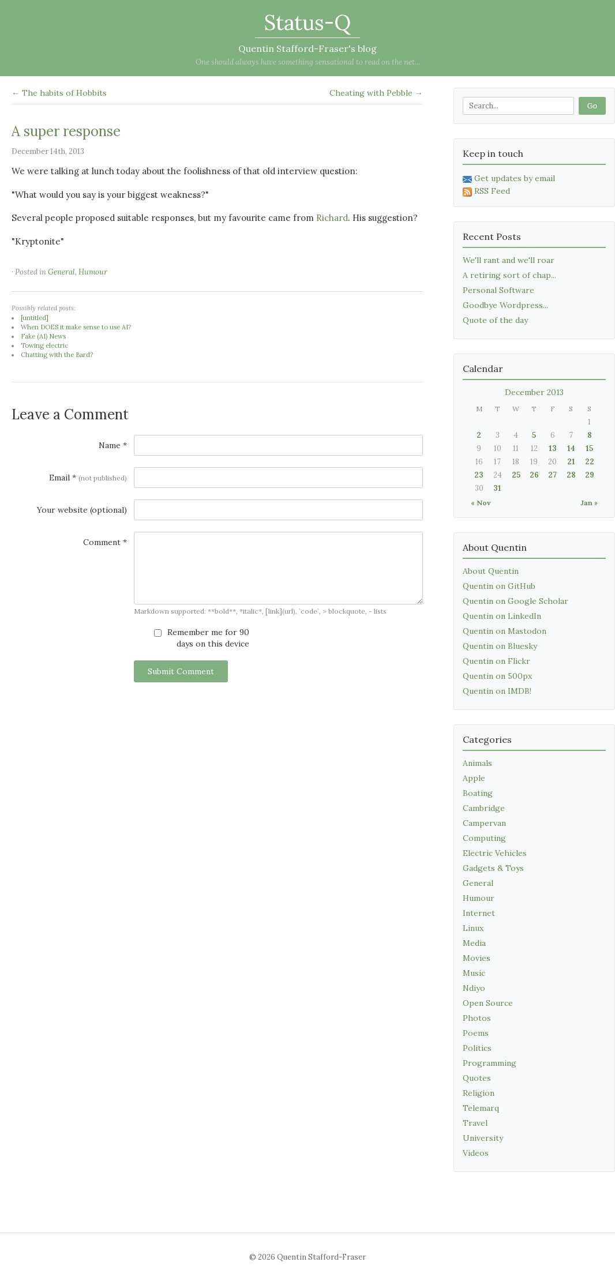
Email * (88, 477)
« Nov (480, 502)
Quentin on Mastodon (504, 631)
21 (571, 462)
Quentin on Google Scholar (515, 601)
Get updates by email (509, 178)
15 (589, 448)
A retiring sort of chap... (509, 275)
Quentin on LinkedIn (502, 616)
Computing (484, 838)
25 (516, 475)
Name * (113, 445)
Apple (474, 778)
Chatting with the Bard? (57, 355)
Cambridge (484, 808)
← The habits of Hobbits (59, 93)
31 (497, 488)
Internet (479, 913)
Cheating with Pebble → (376, 93)
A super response (66, 131)
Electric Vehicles (495, 853)
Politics (477, 1048)
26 (534, 475)
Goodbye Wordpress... (505, 305)
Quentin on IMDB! (497, 691)
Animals (477, 763)
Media (474, 943)
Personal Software (498, 290)
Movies (476, 958)
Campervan (484, 823)
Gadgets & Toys (493, 868)
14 (571, 448)
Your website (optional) (82, 510)
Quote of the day (495, 320)
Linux (473, 928)
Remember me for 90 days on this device (201, 638)
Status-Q (307, 22)
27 (552, 475)
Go (592, 106)
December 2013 (534, 392)
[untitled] (34, 318)
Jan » (589, 502)
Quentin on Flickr (496, 661)
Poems (476, 1033)
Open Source (488, 1003)
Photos (477, 1018)
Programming (489, 1063)
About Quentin (491, 571)
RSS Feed (486, 191)
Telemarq (481, 1108)
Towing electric (44, 345)
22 (589, 462)
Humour (92, 272)
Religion (478, 1093)
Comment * (105, 542)
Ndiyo (474, 988)
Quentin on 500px (497, 676)
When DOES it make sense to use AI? (76, 327)
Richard (332, 217)
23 (478, 475)
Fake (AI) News (43, 336)
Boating (478, 793)
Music (474, 973)
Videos (476, 1153)
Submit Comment (181, 671)
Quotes (477, 1078)
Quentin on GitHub (499, 586)
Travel (475, 1123)
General (61, 272)
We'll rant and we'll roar (508, 260)
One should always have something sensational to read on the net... (308, 62)
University (483, 1138)
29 (589, 475)
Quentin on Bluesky (500, 646)
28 (571, 475)
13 (553, 448)
